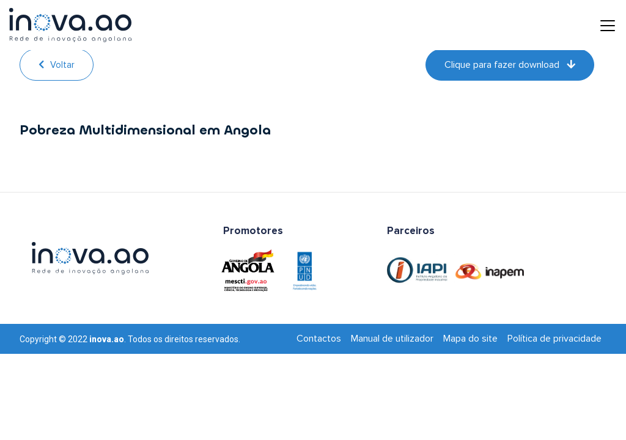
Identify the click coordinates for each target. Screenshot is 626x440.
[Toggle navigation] (598, 25)
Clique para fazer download (509, 65)
